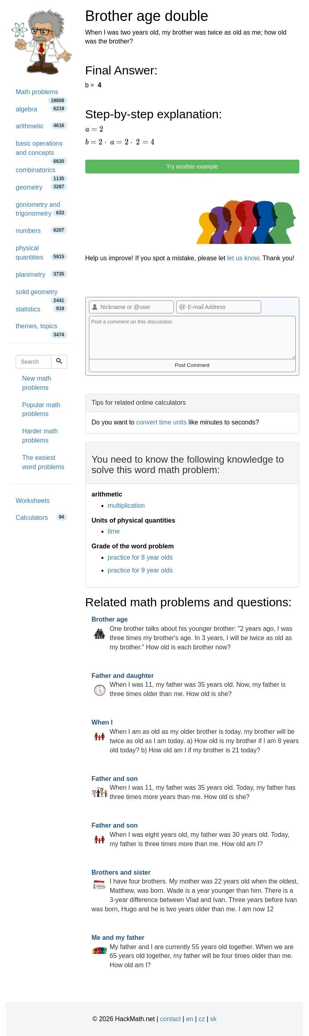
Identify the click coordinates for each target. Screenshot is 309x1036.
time (114, 531)
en (189, 1018)
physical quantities (41, 253)
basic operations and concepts (41, 151)
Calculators (41, 517)
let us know (243, 258)
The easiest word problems (43, 462)
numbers (41, 230)
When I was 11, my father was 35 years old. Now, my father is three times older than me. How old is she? (189, 685)
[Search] (59, 362)
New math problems (36, 383)
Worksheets (32, 500)
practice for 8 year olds (140, 557)
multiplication (126, 505)
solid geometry (41, 294)
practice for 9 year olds (140, 570)
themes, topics (41, 329)
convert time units (161, 422)
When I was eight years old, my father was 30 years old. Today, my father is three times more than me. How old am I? (191, 834)
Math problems (41, 95)
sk (213, 1018)
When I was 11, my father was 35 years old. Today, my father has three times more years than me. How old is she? (194, 788)
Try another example (192, 166)
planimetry (41, 274)
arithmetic (41, 126)
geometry (41, 187)
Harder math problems (40, 436)
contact (170, 1018)
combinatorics (41, 173)
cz (201, 1018)
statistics (41, 309)
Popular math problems (41, 410)
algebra (41, 109)
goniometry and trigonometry (41, 209)
